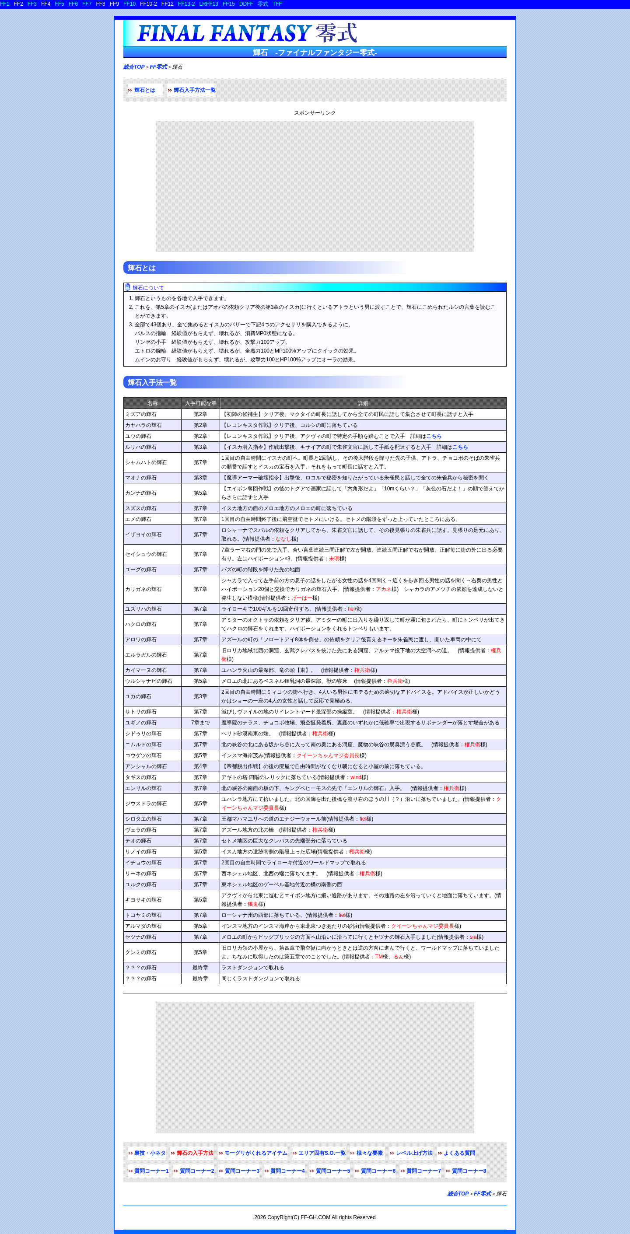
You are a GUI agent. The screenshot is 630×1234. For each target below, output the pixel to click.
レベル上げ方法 (414, 1153)
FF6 (73, 4)
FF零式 (158, 67)
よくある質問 (459, 1153)
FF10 (129, 4)
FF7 (86, 4)
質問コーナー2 (197, 1171)
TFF (277, 4)
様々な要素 (370, 1153)
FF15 (229, 4)
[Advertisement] (315, 186)
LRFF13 (209, 4)
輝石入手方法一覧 (195, 90)
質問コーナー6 (378, 1171)
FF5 (59, 4)
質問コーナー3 (242, 1171)
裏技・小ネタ (150, 1153)
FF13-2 (186, 4)
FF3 (32, 4)
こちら (434, 436)
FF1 (4, 4)
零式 (263, 4)
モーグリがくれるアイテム (255, 1153)
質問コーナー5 (333, 1171)
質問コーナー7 (423, 1171)
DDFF (246, 4)
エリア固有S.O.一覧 (322, 1153)
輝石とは (144, 90)
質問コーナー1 (151, 1171)
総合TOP (133, 67)
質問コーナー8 (469, 1171)
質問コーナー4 (287, 1171)
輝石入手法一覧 (152, 382)
